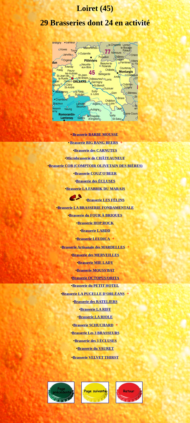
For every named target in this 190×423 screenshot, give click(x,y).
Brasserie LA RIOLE (96, 317)
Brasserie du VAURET (96, 348)
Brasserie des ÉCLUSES (95, 181)
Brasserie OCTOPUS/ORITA (95, 278)
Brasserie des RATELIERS (95, 302)
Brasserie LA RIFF (95, 309)
